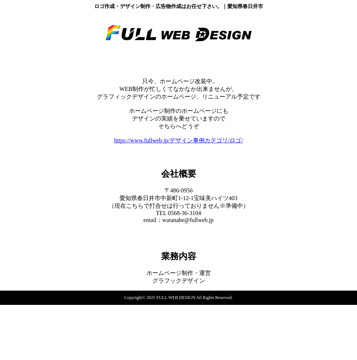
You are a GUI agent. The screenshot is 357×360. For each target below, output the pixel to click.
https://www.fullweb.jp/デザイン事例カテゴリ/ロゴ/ (178, 140)
